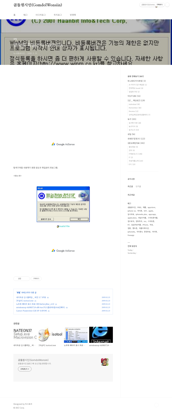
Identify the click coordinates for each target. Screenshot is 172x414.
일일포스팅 (134, 91)
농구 (132, 119)
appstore (151, 207)
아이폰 (139, 210)
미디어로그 (41, 14)
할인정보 (133, 147)
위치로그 (58, 14)
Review (133, 111)
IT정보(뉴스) (135, 154)
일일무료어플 (136, 224)
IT (131, 157)
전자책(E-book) (136, 88)
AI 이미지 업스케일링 (138, 84)
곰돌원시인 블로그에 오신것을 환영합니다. (34, 363)
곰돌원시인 (132, 207)
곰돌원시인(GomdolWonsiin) (37, 5)
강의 (132, 150)
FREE (139, 207)
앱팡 (129, 228)
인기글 (138, 186)
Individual (134, 104)
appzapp (152, 214)
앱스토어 (131, 221)
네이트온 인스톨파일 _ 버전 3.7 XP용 (31, 297)
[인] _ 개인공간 (136, 100)
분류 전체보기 (136, 76)
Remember (135, 107)
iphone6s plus (141, 214)
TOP (156, 405)
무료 (151, 224)
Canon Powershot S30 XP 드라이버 (31, 310)
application (132, 217)
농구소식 (134, 130)
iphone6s (131, 231)
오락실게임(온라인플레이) (139, 114)
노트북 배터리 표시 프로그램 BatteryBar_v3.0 (35, 304)
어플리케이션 (144, 228)
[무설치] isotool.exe (24, 300)
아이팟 (154, 231)
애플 (144, 207)
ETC (132, 164)
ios (145, 221)
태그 (26, 14)
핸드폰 (134, 228)
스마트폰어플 (152, 217)
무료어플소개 (136, 160)
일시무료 (131, 214)
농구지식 (133, 126)
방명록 (73, 14)
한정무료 (147, 231)
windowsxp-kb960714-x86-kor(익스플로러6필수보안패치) (40, 307)
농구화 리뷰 (135, 123)
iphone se (132, 210)
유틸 (18, 292)
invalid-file (63, 226)
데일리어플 (142, 217)
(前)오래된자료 (136, 143)
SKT (145, 210)
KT (129, 224)
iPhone (145, 224)
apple (150, 210)
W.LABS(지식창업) (137, 80)
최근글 (130, 186)
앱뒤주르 (139, 221)
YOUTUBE (134, 96)
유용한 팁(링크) (136, 138)
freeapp (131, 235)
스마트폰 (151, 221)
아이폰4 (139, 231)
